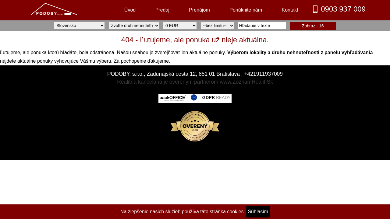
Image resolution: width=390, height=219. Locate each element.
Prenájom (199, 9)
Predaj (162, 9)
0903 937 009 (343, 9)
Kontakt (290, 9)
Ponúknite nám (245, 9)
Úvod (130, 9)
